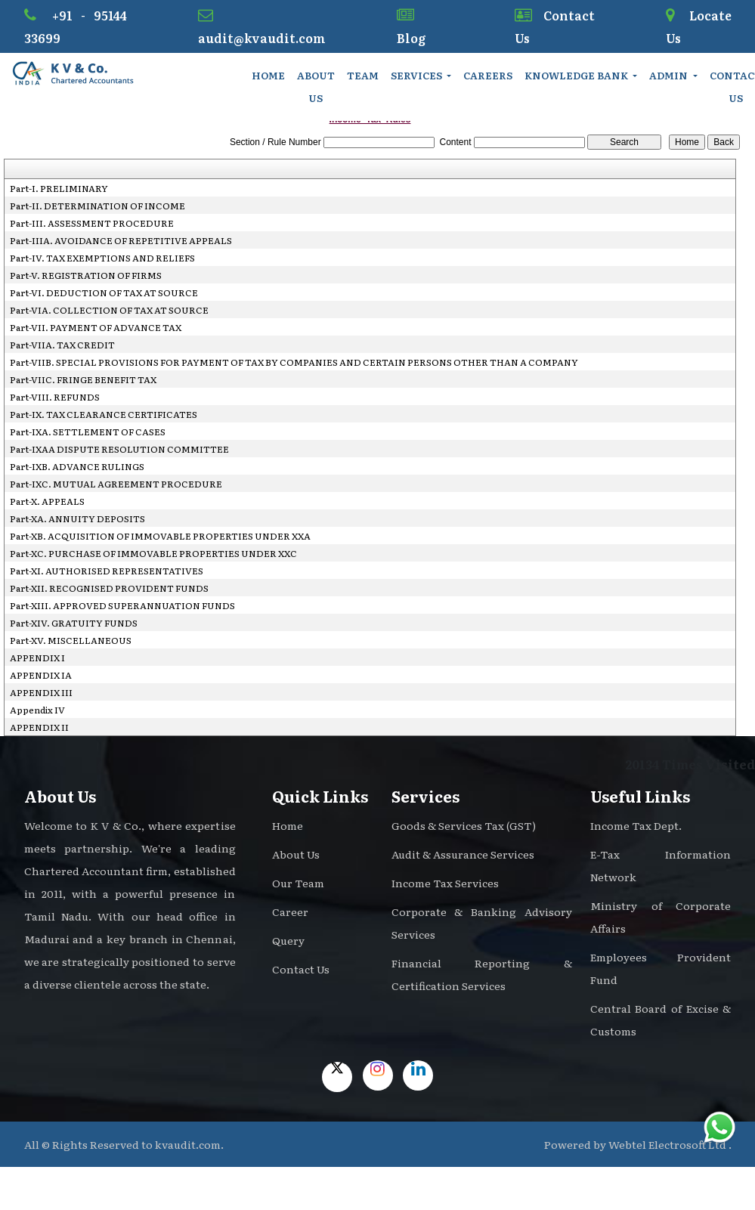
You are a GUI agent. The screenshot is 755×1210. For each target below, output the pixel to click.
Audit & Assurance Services (462, 854)
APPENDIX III (41, 692)
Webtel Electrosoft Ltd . (670, 1144)
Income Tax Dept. (636, 825)
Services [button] (417, 75)
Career (290, 911)
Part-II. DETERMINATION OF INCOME (97, 206)
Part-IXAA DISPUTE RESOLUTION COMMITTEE (119, 449)
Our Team (298, 882)
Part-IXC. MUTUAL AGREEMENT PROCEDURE (116, 484)
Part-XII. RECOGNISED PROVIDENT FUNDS (109, 588)
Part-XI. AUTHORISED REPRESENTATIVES (106, 571)
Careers (487, 75)
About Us (316, 86)
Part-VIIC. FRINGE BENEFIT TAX (83, 379)
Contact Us (301, 968)
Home (268, 75)
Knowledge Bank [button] (577, 75)
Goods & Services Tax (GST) (463, 825)
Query (288, 940)
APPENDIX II (39, 727)
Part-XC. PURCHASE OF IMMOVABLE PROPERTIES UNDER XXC (153, 553)
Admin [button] (669, 75)
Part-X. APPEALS (47, 501)
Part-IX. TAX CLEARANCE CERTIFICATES (103, 414)
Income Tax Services (445, 882)
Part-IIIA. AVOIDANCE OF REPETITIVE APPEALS (121, 240)
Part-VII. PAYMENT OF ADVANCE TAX (95, 327)
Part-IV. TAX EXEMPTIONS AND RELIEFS (102, 258)
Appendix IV (37, 710)
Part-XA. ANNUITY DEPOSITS (77, 518)
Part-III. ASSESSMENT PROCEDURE (92, 223)
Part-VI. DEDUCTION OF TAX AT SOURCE (104, 292)
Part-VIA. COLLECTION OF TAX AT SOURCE (109, 310)
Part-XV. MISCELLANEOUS (71, 640)
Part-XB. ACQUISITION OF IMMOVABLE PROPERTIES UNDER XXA (160, 536)
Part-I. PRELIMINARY (59, 188)
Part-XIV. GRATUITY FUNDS (74, 623)
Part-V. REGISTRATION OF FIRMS (86, 275)
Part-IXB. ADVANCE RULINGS (77, 466)
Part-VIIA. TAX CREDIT (62, 345)
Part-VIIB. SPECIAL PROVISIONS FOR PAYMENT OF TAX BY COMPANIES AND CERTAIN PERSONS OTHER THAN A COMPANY (294, 362)
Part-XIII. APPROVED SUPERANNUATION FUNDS (122, 605)
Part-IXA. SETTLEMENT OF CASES (88, 432)
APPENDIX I (37, 657)
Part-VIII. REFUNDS (55, 397)
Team (363, 75)
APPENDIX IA (41, 675)
